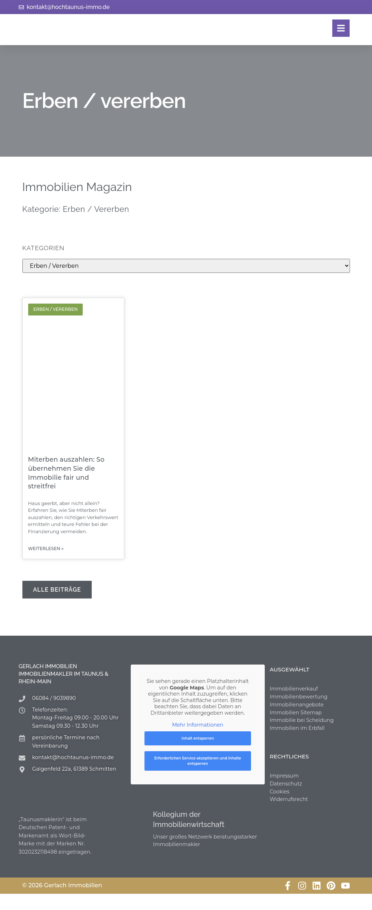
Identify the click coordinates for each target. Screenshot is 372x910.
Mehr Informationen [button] (197, 726)
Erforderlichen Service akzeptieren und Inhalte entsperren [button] (197, 761)
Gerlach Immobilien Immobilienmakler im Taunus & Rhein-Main (64, 674)
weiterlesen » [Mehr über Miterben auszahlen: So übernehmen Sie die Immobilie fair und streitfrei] (46, 549)
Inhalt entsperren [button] (198, 738)
